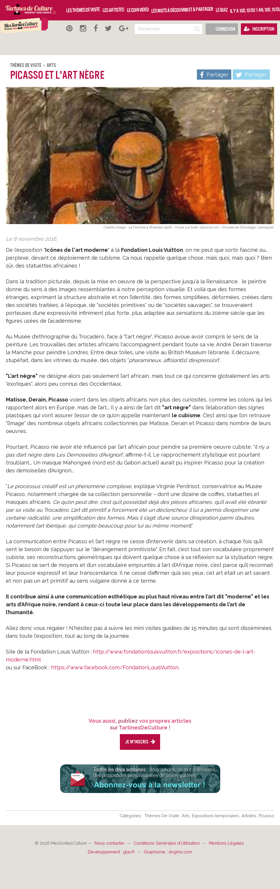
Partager (251, 74)
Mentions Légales (226, 843)
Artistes (250, 815)
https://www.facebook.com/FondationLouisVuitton (114, 667)
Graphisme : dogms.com (168, 851)
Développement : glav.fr (112, 851)
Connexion (222, 29)
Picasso (266, 815)
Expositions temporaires (216, 815)
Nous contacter (110, 843)
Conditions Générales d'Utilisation (167, 843)
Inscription (259, 29)
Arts (51, 65)
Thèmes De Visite (26, 65)
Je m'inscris (140, 742)
